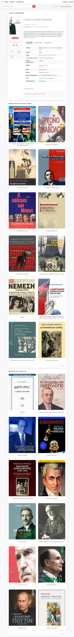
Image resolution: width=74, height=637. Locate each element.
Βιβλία (56, 6)
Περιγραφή (29, 42)
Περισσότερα (62, 365)
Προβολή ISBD (48, 42)
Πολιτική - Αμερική (43, 65)
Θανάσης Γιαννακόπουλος (40, 27)
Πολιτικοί (41, 66)
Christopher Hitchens (30, 25)
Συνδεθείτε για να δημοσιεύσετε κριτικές (35, 94)
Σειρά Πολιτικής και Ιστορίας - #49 (47, 55)
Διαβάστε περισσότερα (29, 38)
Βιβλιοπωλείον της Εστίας (49, 48)
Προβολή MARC (38, 42)
